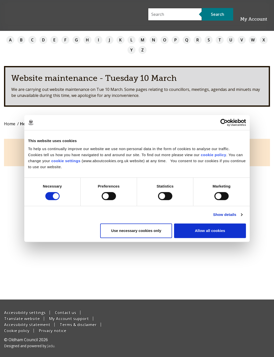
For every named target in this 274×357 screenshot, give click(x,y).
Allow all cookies (210, 230)
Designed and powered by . (29, 345)
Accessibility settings (25, 312)
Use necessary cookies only (136, 230)
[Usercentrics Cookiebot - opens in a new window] (224, 122)
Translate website (22, 318)
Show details (224, 214)
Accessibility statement (27, 324)
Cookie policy (17, 330)
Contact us (65, 312)
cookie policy (213, 155)
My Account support (69, 318)
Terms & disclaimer (78, 324)
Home (9, 124)
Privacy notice (52, 330)
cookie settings (66, 161)
